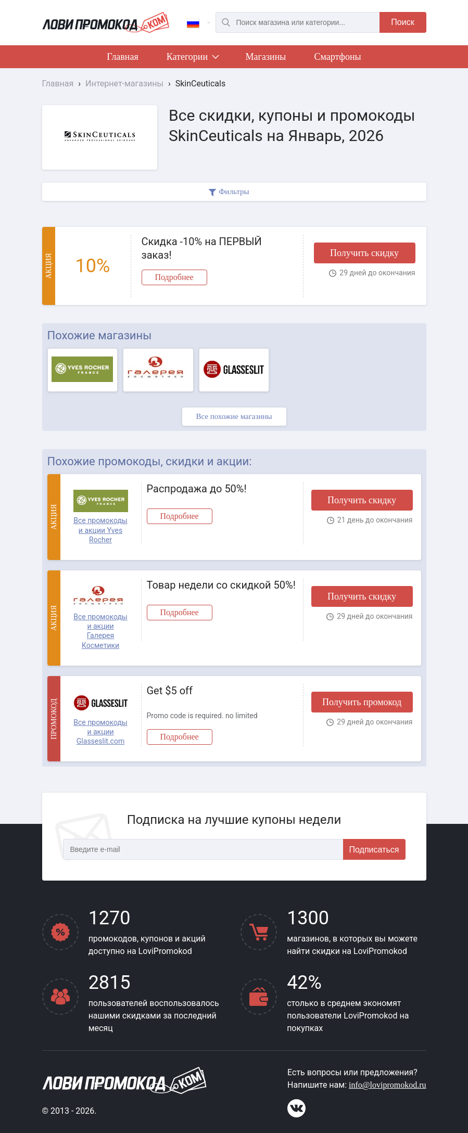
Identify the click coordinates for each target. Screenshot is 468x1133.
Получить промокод (361, 702)
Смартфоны (337, 57)
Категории (192, 59)
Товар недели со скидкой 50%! (221, 585)
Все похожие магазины (234, 416)
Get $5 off (170, 690)
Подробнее (174, 277)
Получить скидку (364, 253)
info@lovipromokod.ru (387, 1084)
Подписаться (374, 849)
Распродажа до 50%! (197, 488)
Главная (122, 57)
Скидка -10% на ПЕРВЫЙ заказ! (202, 248)
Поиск (402, 22)
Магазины (266, 57)
